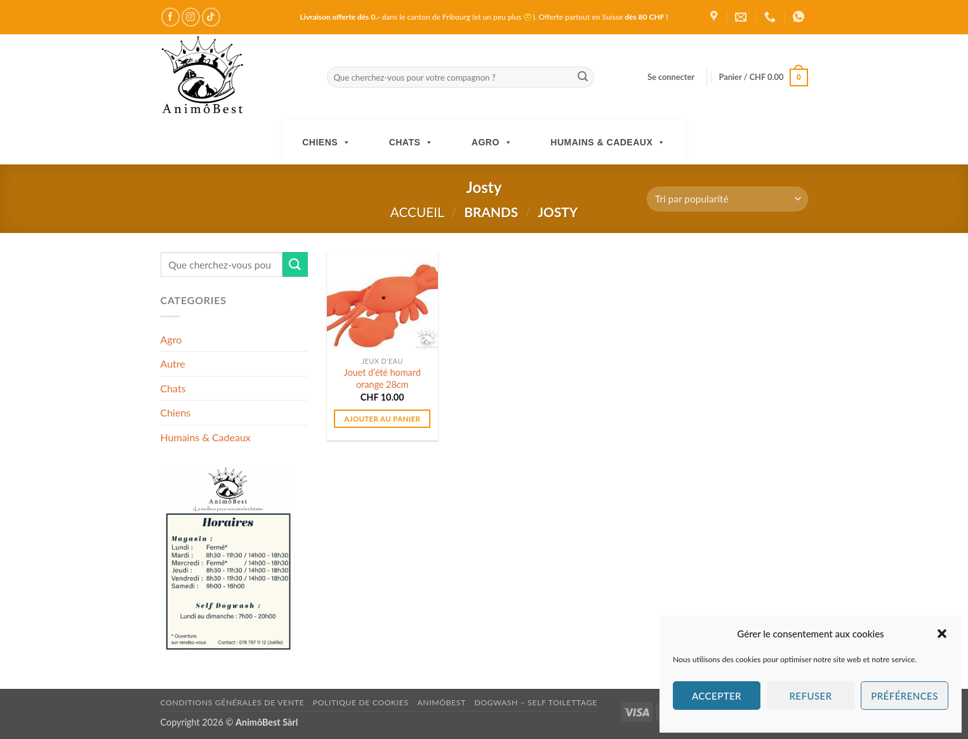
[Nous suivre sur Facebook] (170, 17)
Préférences (904, 696)
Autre (173, 363)
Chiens (326, 142)
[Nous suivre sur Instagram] (191, 17)
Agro (492, 142)
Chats (411, 142)
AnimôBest (441, 702)
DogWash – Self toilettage (535, 702)
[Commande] (727, 199)
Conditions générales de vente (233, 702)
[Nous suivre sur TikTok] (211, 17)
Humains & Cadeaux (607, 142)
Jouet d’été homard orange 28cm (382, 378)
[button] (942, 633)
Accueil (417, 212)
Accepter (716, 696)
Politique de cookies (361, 702)
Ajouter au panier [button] (382, 419)
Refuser (810, 696)
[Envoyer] (582, 77)
